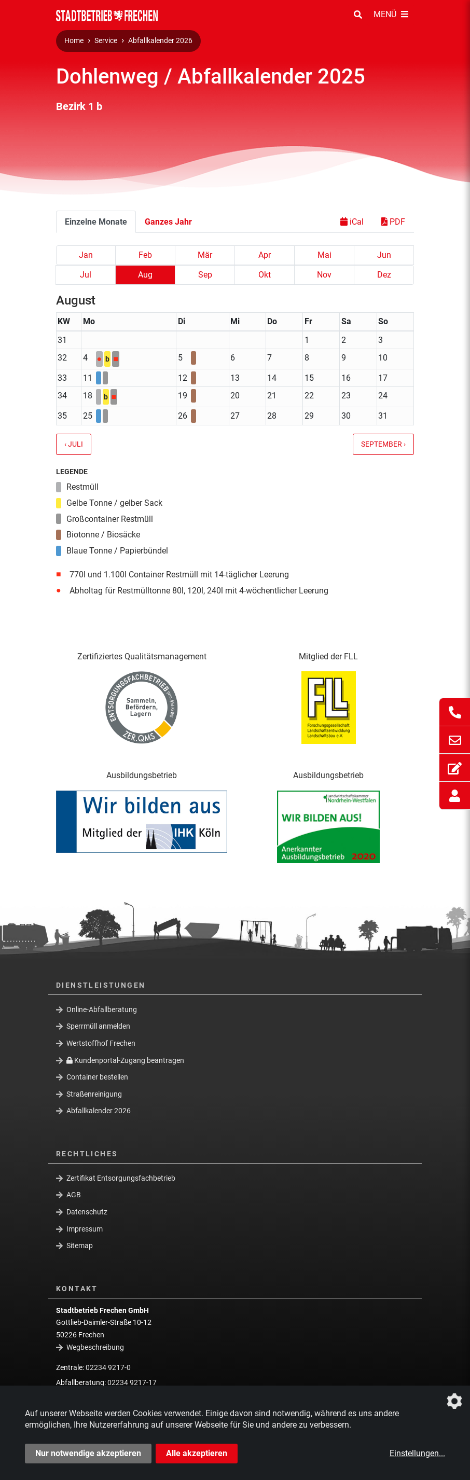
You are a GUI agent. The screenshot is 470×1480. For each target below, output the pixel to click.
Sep (205, 275)
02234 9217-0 (108, 1367)
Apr (264, 255)
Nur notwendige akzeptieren (88, 1453)
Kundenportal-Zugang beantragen (125, 1060)
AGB (73, 1195)
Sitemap (79, 1245)
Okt (264, 275)
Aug (145, 275)
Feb (145, 255)
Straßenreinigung (94, 1094)
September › (383, 444)
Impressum (84, 1229)
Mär (205, 255)
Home (74, 40)
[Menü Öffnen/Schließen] (391, 15)
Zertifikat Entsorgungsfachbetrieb (120, 1178)
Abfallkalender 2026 (160, 40)
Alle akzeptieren (196, 1453)
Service (105, 40)
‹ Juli (73, 444)
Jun (384, 255)
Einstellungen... (417, 1453)
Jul (85, 275)
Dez (384, 275)
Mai (324, 255)
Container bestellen (97, 1077)
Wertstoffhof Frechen (100, 1043)
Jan (86, 255)
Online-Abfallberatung (101, 1009)
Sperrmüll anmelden (98, 1026)
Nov (324, 275)
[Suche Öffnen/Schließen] (358, 15)
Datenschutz (86, 1212)
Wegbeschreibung (95, 1347)
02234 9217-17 (132, 1382)
